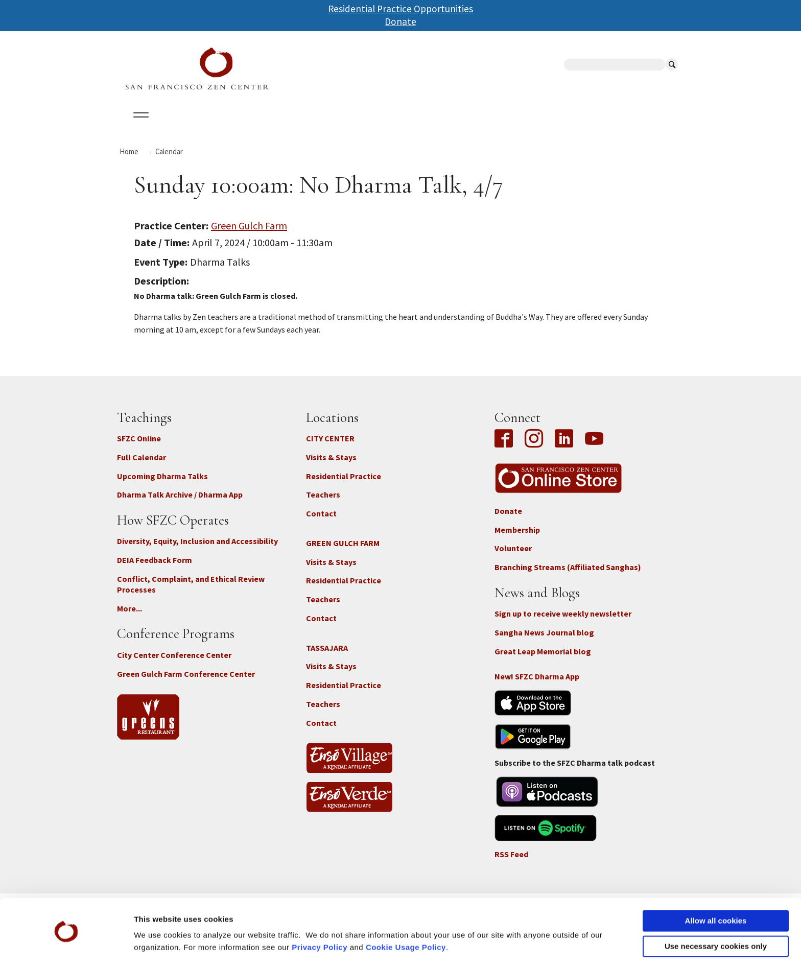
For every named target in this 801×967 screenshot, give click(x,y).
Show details (157, 946)
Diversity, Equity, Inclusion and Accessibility (197, 550)
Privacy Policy (319, 918)
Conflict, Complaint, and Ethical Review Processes (191, 593)
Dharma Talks (310, 127)
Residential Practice (343, 485)
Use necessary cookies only (716, 917)
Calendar (188, 127)
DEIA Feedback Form (154, 569)
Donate (400, 21)
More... (129, 617)
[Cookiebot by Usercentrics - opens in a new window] (66, 947)
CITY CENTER (330, 447)
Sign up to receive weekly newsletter (562, 623)
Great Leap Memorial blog (542, 660)
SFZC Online (379, 127)
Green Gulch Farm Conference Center (186, 682)
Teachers (323, 504)
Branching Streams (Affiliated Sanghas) (567, 576)
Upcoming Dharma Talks (162, 485)
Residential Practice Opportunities (400, 9)
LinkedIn (564, 448)
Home (129, 160)
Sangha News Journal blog (544, 641)
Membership (517, 538)
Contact (321, 522)
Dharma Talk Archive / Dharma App (180, 504)
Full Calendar (141, 466)
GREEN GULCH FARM (343, 552)
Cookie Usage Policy (406, 918)
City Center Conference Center (174, 663)
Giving (432, 127)
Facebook (506, 448)
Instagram (534, 448)
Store (513, 127)
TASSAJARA (327, 656)
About (138, 127)
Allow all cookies (716, 892)
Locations (245, 127)
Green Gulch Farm (249, 234)
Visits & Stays (331, 466)
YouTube (594, 448)
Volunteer (513, 557)
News (472, 127)
